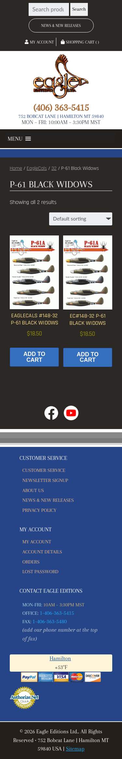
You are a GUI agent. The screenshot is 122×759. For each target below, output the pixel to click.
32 (54, 168)
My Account (39, 42)
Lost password (40, 572)
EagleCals (37, 168)
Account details (42, 552)
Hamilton (60, 658)
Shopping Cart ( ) (80, 42)
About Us (33, 490)
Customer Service (43, 470)
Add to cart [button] (34, 357)
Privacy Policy (39, 510)
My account (36, 542)
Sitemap (75, 749)
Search (79, 9)
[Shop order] (80, 218)
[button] (15, 138)
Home (16, 168)
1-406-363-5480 (50, 621)
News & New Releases (61, 25)
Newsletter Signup (45, 480)
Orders (31, 562)
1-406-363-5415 (57, 613)
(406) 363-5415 (61, 107)
